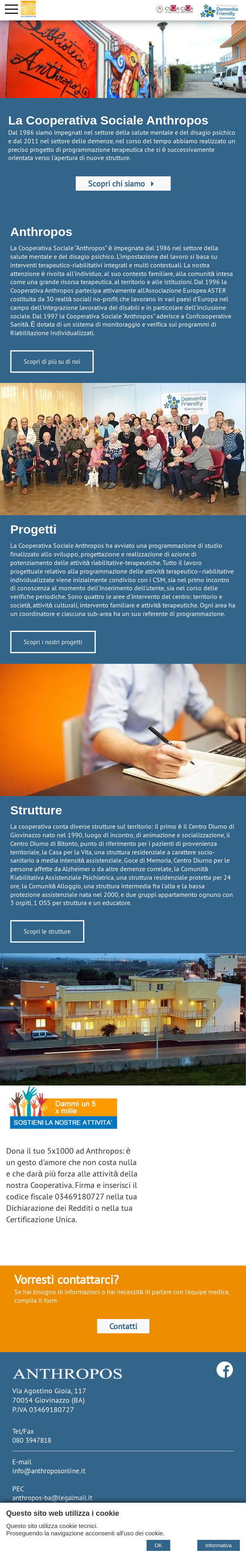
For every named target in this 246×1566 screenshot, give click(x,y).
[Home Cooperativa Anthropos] (28, 9)
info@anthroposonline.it (49, 1470)
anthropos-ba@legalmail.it (52, 1497)
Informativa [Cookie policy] (218, 1545)
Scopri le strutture (40, 932)
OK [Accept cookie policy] (158, 1545)
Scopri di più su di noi (45, 362)
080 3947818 (31, 1440)
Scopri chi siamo (123, 183)
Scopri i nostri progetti (58, 643)
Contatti (123, 1326)
